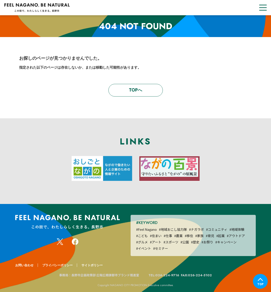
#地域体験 (236, 229)
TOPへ (135, 90)
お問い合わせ (24, 265)
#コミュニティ (216, 229)
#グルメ (142, 242)
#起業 (220, 235)
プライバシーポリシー (57, 265)
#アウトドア (236, 235)
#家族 (199, 235)
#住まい (156, 235)
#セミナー (160, 248)
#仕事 (168, 235)
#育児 (210, 235)
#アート (155, 242)
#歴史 (195, 242)
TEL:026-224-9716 (163, 275)
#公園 (184, 242)
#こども (142, 235)
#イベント (143, 248)
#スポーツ (170, 242)
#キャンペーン (226, 242)
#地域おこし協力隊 (173, 229)
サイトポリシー (92, 265)
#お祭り (207, 242)
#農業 (178, 235)
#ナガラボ (196, 229)
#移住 (189, 235)
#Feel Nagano (146, 229)
